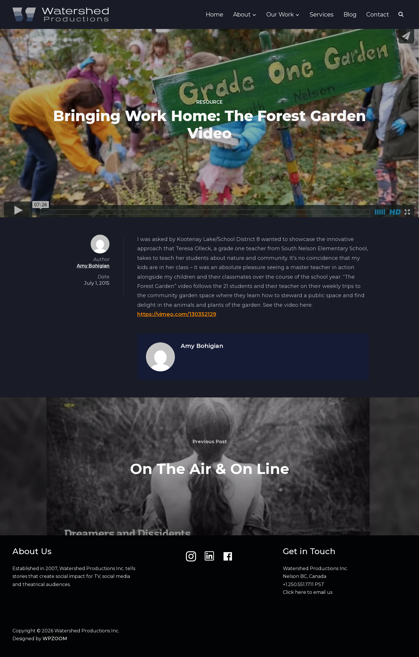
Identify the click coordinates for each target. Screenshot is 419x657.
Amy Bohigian (202, 345)
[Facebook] (227, 556)
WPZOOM (55, 638)
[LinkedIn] (209, 556)
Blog (349, 14)
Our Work (280, 14)
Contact (377, 14)
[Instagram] (191, 556)
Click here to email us (307, 592)
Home (214, 14)
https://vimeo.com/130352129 (176, 314)
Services (322, 14)
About (242, 14)
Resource (209, 102)
